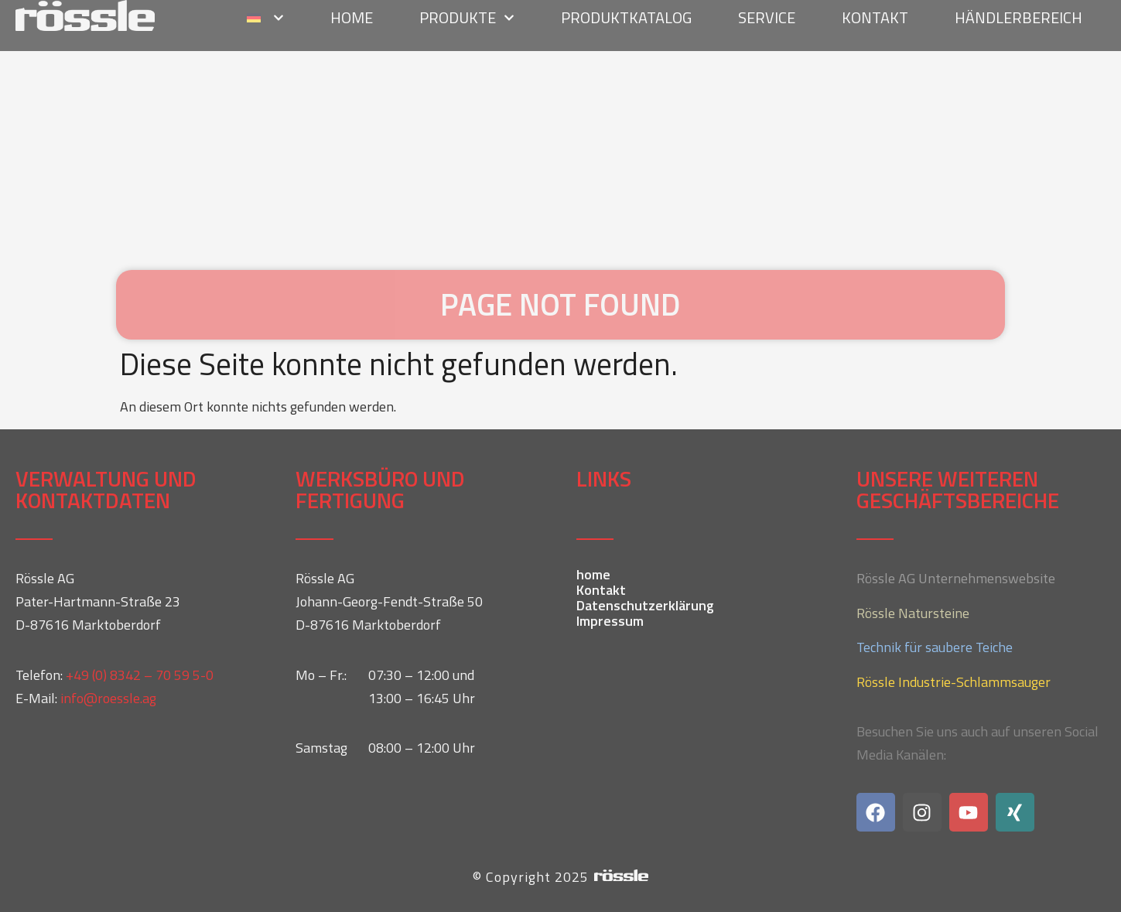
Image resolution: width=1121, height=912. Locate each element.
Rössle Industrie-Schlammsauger (953, 681)
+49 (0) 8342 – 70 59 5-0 (140, 674)
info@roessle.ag (108, 698)
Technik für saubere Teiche (934, 647)
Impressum (610, 621)
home (593, 574)
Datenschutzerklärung (645, 605)
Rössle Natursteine (912, 613)
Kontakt (601, 590)
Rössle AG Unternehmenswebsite (955, 578)
